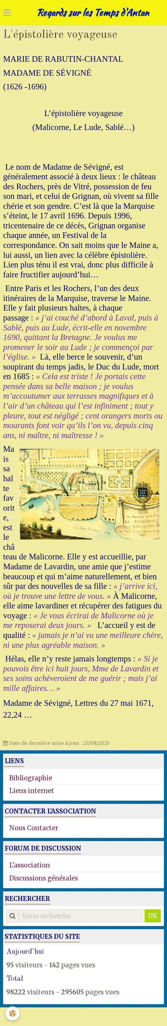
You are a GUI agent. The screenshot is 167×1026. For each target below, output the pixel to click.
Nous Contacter (33, 828)
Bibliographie (30, 778)
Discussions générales (43, 878)
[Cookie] (13, 1013)
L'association (29, 865)
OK (152, 916)
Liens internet (31, 791)
